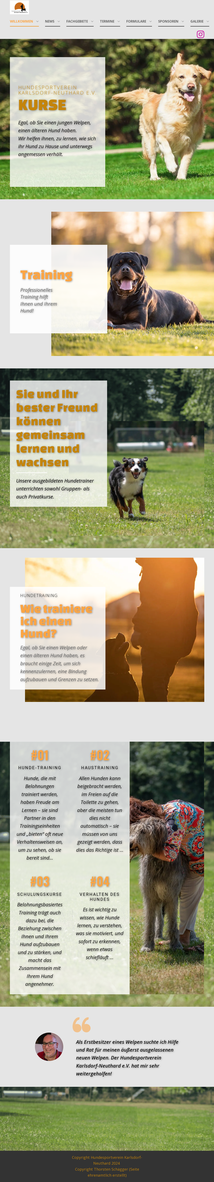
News (49, 21)
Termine (107, 21)
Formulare (136, 21)
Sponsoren (168, 21)
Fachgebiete (77, 21)
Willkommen (21, 21)
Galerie (196, 21)
